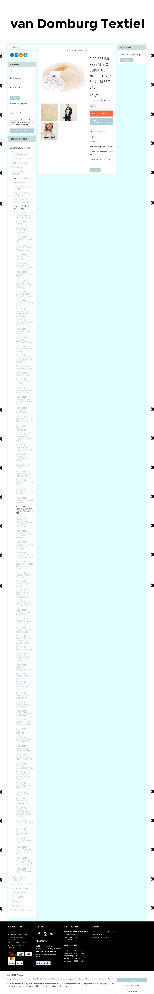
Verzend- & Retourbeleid (17, 942)
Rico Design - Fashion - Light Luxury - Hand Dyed (23, 685)
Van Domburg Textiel (20, 147)
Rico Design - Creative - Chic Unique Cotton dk (24, 265)
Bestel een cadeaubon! (23, 888)
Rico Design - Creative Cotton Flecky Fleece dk (23, 293)
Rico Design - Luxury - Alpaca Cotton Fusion (23, 739)
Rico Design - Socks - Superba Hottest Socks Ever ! (23, 850)
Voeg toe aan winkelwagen (101, 113)
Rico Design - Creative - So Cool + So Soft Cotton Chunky (24, 358)
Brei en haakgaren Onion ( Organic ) (23, 200)
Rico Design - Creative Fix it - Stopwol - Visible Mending (24, 284)
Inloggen (15, 98)
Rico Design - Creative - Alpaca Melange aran (24, 247)
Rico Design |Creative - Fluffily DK (24, 302)
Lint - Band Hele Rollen (23, 884)
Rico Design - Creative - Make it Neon (24, 331)
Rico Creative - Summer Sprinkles (25, 367)
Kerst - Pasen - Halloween (19, 878)
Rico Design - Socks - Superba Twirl (23, 871)
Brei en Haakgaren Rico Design (23, 207)
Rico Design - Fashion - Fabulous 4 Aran (24, 667)
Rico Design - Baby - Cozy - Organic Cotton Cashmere (25, 214)
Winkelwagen (126, 60)
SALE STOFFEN (19, 905)
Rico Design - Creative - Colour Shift (24, 274)
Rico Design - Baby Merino (25, 222)
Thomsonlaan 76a (71, 934)
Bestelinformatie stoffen (17, 934)
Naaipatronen (18, 892)
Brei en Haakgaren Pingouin (23, 194)
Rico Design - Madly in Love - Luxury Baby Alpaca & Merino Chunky (24, 812)
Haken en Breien (20, 178)
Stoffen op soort (20, 163)
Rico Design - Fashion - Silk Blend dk (22, 730)
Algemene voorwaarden (17, 937)
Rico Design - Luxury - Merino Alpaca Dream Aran (23, 775)
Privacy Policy (13, 940)
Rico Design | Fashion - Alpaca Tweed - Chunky (24, 603)
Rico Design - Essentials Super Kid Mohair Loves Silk (24, 510)
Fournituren (18, 167)
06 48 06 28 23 (69, 940)
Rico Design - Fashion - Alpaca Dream (24, 583)
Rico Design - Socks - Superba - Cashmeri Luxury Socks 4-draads (24, 861)
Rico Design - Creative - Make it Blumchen (24, 322)
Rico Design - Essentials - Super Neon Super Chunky (24, 545)
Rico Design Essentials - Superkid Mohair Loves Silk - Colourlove (24, 522)
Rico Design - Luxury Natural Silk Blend (23, 785)
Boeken (15, 901)
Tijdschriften (18, 896)
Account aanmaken (19, 131)
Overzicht (95, 170)
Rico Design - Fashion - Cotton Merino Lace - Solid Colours (24, 639)
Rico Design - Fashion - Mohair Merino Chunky (24, 721)
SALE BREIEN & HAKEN (21, 909)
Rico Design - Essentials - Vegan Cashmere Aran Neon (25, 565)
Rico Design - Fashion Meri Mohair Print (22, 695)
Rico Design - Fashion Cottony (24, 648)
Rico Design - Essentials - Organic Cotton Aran (23, 437)
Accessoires (19, 182)
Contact (11, 948)
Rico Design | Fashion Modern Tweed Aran (24, 713)
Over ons (11, 932)
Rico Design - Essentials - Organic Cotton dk (25, 447)
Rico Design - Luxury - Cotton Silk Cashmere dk (24, 756)
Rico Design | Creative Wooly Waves (23, 381)
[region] (60, 985)
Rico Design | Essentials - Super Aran (24, 482)
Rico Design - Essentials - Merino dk (22, 427)
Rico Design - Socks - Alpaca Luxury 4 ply (23, 831)
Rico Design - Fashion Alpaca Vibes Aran (23, 612)
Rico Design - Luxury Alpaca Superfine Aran (23, 748)
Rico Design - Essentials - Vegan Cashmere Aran (25, 555)
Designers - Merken (21, 158)
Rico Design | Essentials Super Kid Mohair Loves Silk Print (24, 534)
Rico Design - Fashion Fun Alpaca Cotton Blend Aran (22, 657)
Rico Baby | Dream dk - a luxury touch (22, 230)
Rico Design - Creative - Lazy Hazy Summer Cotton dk (23, 312)
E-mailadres (15, 78)
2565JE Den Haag (70, 937)
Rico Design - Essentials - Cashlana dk (22, 410)
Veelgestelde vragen (16, 945)
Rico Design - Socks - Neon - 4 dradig (24, 840)
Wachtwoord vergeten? (18, 104)
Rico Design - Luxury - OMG (22, 793)
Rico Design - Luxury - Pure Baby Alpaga (22, 800)
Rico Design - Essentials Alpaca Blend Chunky (24, 390)
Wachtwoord (15, 87)
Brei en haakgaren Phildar (23, 187)
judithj (96, 937)
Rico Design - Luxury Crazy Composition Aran (24, 765)
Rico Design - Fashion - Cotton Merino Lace (24, 629)
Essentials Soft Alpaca (23, 466)
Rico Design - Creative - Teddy (24, 373)
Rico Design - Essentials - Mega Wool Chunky (24, 418)
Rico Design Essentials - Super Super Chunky (24, 500)
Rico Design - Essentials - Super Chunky (24, 491)
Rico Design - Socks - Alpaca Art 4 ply (24, 822)
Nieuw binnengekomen (20, 153)
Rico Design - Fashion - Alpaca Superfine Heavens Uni (24, 593)
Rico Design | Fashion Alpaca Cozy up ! (23, 574)
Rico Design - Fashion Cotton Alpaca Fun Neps (24, 620)
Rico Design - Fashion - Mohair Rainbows (24, 704)
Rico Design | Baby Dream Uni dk (24, 239)
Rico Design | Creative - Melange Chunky (24, 340)
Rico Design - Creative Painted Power (24, 348)
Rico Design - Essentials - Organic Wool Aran (22, 457)
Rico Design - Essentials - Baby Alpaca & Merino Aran (24, 400)
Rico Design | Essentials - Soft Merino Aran (23, 473)
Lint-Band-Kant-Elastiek (19, 172)
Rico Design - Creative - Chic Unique (23, 256)
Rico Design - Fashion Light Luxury (22, 675)
